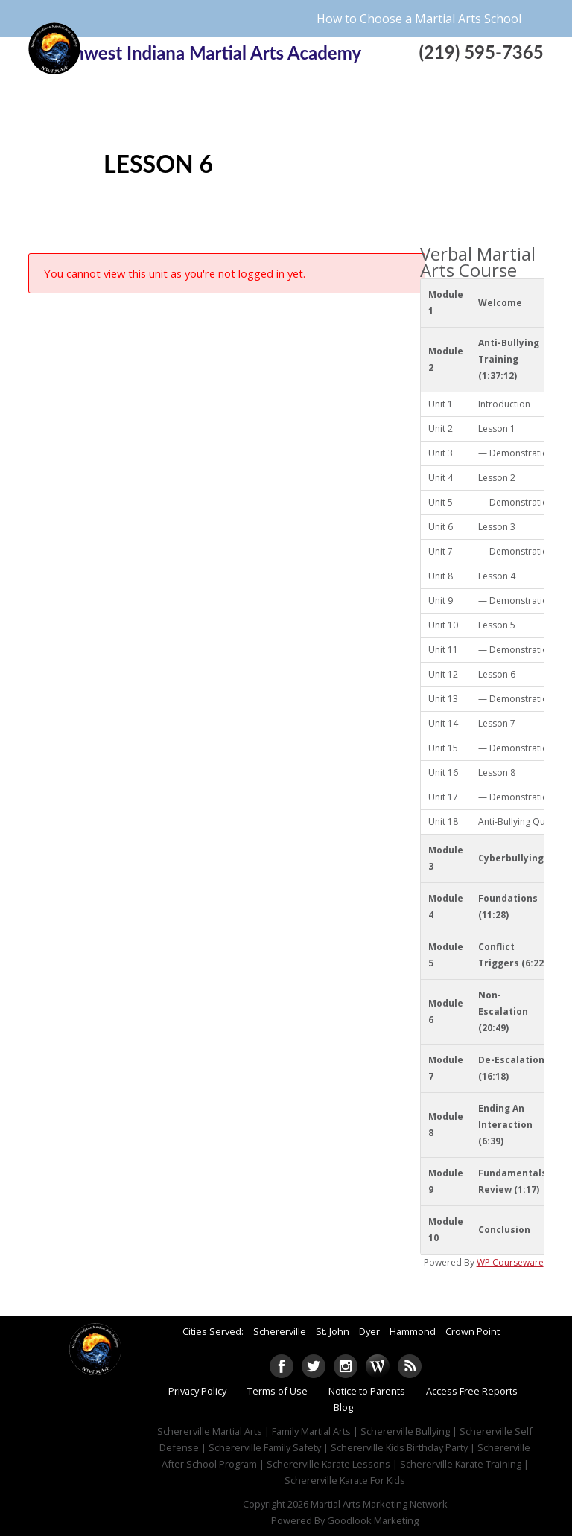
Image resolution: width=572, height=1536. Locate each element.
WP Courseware (510, 1262)
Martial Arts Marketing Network (379, 1504)
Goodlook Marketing (373, 1520)
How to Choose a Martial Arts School (419, 18)
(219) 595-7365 (481, 52)
